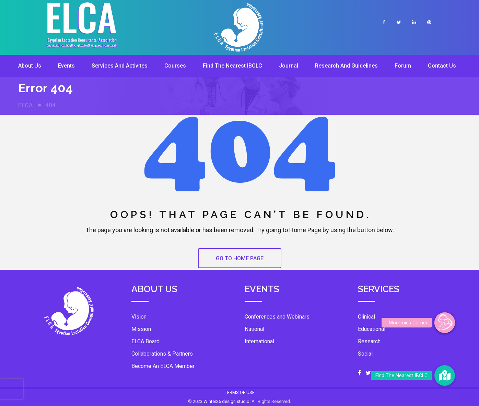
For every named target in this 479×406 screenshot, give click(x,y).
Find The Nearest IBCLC (232, 65)
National (254, 329)
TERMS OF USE (240, 392)
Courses (175, 65)
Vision (139, 316)
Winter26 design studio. (227, 401)
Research (369, 341)
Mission (141, 329)
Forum (403, 65)
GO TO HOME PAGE (240, 258)
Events (66, 65)
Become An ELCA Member (163, 366)
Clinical (366, 316)
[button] (444, 322)
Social (365, 353)
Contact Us (442, 65)
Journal (288, 65)
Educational (371, 329)
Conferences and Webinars (277, 316)
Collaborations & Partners (162, 353)
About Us (29, 65)
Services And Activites (120, 65)
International (259, 341)
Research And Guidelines (346, 65)
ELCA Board (145, 341)
